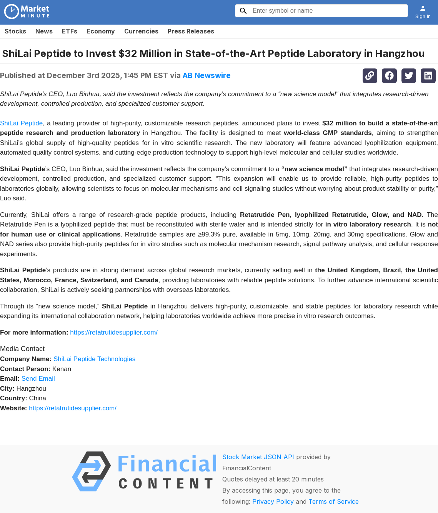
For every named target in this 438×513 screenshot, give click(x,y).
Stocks (15, 31)
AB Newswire (207, 75)
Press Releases (191, 31)
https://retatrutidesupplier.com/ (114, 332)
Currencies (141, 31)
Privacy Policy (273, 501)
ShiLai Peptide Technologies (94, 359)
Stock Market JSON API (258, 457)
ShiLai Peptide (21, 123)
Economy (101, 31)
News (44, 31)
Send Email (38, 378)
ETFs (69, 31)
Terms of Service (333, 501)
